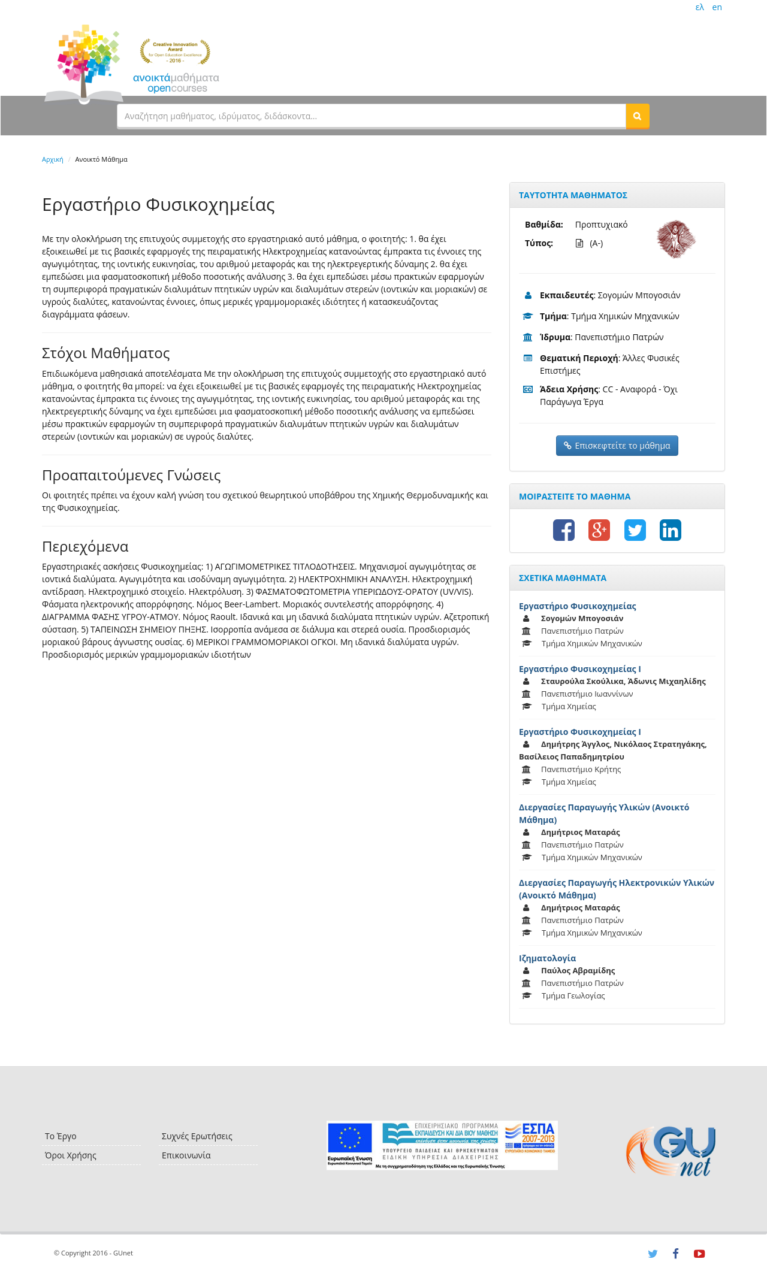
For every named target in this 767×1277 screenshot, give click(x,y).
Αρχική (53, 159)
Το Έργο (61, 1136)
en (717, 7)
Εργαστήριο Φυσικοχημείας (577, 606)
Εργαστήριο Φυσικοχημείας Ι (580, 668)
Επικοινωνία (186, 1155)
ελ (700, 7)
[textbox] (371, 116)
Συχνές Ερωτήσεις (197, 1136)
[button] (638, 116)
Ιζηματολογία (547, 958)
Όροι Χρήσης (70, 1155)
